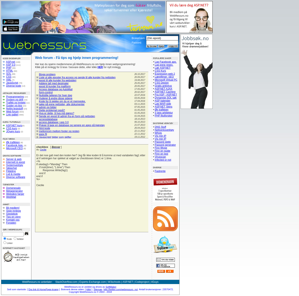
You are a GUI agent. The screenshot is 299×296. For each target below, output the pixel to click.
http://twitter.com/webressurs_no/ (120, 289)
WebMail (11, 196)
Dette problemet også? (52, 110)
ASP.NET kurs (14, 125)
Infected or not (163, 159)
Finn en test (161, 153)
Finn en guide (162, 150)
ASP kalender (162, 100)
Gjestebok (12, 213)
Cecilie (43, 150)
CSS (9, 76)
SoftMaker (111, 287)
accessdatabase (48, 119)
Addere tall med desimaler (54, 83)
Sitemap (98, 289)
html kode (44, 128)
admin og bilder (47, 107)
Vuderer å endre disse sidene (55, 98)
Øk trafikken (13, 142)
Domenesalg (13, 188)
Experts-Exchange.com (92, 281)
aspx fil (43, 134)
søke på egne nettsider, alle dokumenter (61, 104)
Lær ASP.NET (163, 67)
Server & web (14, 159)
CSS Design (162, 82)
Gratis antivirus (163, 85)
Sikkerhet (11, 168)
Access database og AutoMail (55, 89)
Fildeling (11, 171)
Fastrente (160, 171)
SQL (8, 73)
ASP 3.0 (10, 64)
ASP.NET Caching (165, 91)
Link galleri (12, 114)
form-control (46, 92)
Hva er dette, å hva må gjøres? (56, 113)
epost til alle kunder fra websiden (57, 80)
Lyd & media (13, 174)
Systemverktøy (14, 165)
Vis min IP (160, 135)
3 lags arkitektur (164, 112)
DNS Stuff (160, 126)
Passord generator (165, 144)
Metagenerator (14, 191)
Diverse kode (13, 85)
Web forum (12, 111)
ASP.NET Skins (163, 106)
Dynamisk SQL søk (166, 97)
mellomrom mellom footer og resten (59, 131)
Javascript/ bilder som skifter (55, 137)
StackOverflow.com (66, 281)
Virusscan (160, 156)
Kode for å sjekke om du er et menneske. (62, 101)
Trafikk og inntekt (15, 102)
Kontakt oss (13, 219)
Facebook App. (14, 145)
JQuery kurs (13, 131)
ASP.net (10, 61)
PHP (8, 67)
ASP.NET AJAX (163, 88)
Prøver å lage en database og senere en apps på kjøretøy (72, 125)
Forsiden (11, 222)
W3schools (114, 281)
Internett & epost (15, 162)
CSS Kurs (160, 70)
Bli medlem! (13, 207)
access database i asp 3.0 (54, 122)
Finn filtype (161, 147)
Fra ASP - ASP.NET (166, 94)
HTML (9, 70)
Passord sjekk (163, 141)
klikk (88, 289)
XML (8, 79)
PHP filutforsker (163, 115)
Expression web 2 (165, 73)
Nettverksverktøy (164, 129)
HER (100, 67)
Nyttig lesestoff (14, 108)
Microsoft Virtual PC (166, 79)
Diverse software (15, 177)
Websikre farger (15, 193)
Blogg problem (47, 74)
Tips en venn (13, 216)
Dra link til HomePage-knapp (43, 289)
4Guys (155, 281)
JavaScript (12, 82)
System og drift (14, 99)
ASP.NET (127, 281)
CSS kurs (11, 128)
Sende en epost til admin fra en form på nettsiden (67, 116)
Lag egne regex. (164, 64)
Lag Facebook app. (166, 61)
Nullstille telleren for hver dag (55, 95)
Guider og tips (14, 105)
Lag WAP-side (163, 103)
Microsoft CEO (14, 148)
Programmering (15, 96)
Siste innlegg (13, 210)
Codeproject (142, 281)
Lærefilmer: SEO (164, 76)
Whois (158, 132)
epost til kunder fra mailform (55, 86)
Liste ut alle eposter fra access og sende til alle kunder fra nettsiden (77, 77)
